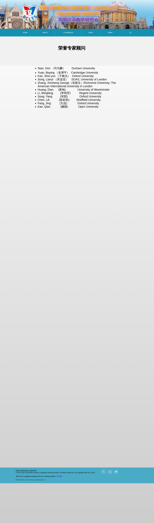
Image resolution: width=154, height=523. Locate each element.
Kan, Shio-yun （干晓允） (54, 76)
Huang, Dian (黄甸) (52, 89)
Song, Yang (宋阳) (53, 96)
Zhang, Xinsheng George (53, 82)
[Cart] (130, 32)
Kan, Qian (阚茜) (53, 106)
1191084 (59, 476)
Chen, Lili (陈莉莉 (53, 99)
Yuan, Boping (46, 72)
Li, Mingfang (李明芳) (54, 93)
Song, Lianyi (45, 79)
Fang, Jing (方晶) (53, 103)
